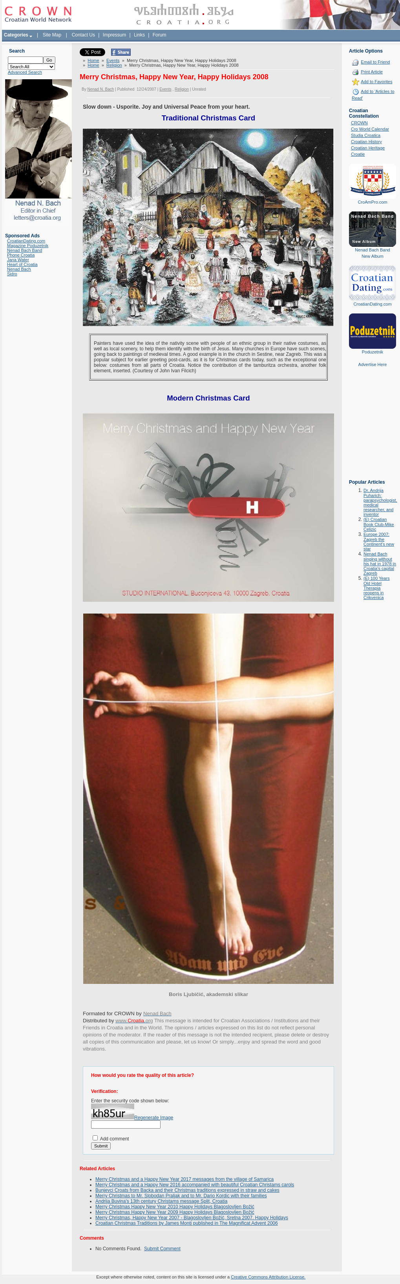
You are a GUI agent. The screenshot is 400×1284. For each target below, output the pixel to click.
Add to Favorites (376, 81)
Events (113, 60)
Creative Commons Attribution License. (268, 1277)
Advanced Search (25, 72)
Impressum (114, 35)
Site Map (52, 35)
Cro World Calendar (370, 129)
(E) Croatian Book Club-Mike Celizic (378, 524)
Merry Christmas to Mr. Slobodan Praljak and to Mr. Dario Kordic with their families (181, 1195)
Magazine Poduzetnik (27, 245)
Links (139, 35)
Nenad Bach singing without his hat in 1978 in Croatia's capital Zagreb (379, 564)
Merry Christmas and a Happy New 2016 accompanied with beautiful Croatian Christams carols (194, 1184)
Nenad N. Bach (100, 89)
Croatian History (366, 141)
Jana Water (18, 259)
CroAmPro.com (372, 202)
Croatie (358, 154)
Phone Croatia (21, 255)
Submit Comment (162, 1248)
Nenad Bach (19, 269)
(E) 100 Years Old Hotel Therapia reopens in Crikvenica (376, 588)
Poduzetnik (372, 352)
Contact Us (83, 35)
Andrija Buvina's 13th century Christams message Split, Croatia (161, 1201)
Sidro (12, 273)
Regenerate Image (153, 1117)
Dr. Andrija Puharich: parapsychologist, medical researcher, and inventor (380, 502)
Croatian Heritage (368, 148)
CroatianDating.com (26, 241)
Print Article (372, 71)
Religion (114, 65)
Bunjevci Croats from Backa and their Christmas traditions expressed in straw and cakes (187, 1190)
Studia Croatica (365, 135)
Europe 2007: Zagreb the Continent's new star (378, 541)
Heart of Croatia (22, 264)
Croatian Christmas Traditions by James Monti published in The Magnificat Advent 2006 (186, 1223)
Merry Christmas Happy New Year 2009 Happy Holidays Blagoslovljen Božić (174, 1212)
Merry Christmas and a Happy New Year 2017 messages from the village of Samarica (184, 1179)
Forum (159, 35)
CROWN (359, 122)
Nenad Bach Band (24, 250)
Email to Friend (375, 62)
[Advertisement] (372, 429)
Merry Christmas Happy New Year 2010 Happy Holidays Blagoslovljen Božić (174, 1206)
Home (93, 60)
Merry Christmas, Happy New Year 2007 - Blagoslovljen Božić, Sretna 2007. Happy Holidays (191, 1217)
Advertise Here (372, 364)
